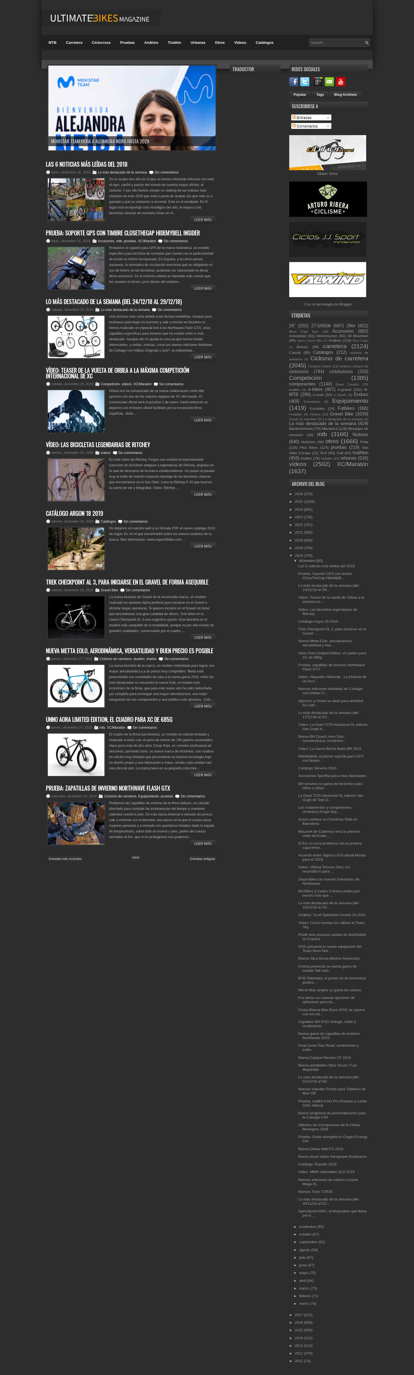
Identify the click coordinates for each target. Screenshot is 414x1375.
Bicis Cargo (360, 340)
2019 (299, 548)
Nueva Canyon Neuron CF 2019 (324, 1058)
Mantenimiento (301, 429)
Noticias (360, 434)
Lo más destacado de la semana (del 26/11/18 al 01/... (328, 1201)
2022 (299, 525)
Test (323, 453)
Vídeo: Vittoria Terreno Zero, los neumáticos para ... (324, 869)
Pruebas (127, 42)
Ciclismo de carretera (116, 659)
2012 (299, 1353)
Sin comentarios (167, 172)
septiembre (308, 1242)
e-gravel (344, 390)
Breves (302, 347)
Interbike (310, 419)
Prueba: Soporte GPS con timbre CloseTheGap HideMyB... (325, 576)
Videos (240, 42)
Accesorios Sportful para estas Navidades (332, 776)
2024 (299, 509)
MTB (53, 42)
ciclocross (298, 371)
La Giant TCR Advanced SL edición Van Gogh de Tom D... (330, 798)
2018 (299, 556)
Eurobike (317, 409)
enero (304, 1304)
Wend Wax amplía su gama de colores (329, 990)
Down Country (347, 384)
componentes (302, 384)
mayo (304, 1273)
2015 (299, 1330)
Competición (110, 384)
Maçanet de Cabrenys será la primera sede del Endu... (329, 833)
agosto (305, 1250)
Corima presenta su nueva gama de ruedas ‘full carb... (327, 968)
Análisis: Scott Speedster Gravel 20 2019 (331, 915)
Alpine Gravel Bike (309, 340)
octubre (305, 1234)
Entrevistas (312, 401)
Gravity (294, 419)
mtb (119, 241)
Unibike (326, 458)
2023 (299, 517)
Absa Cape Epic (304, 331)
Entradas (302, 117)
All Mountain (357, 336)
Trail (339, 453)
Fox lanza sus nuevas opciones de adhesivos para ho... (326, 1000)
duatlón (139, 659)
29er (350, 325)
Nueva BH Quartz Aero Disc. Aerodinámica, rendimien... (322, 738)
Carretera (74, 42)
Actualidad (297, 336)
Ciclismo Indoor (319, 366)
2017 (299, 1315)
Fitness (315, 414)
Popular (300, 95)
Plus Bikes (309, 448)
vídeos (127, 384)
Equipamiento (148, 796)
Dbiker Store (327, 174)
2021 (299, 532)
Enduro (361, 394)
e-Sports (340, 395)
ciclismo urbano (351, 366)
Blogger (345, 304)
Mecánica (330, 429)
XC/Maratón (147, 241)
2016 (299, 1322)
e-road (318, 395)
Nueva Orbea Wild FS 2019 (320, 1149)
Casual (295, 353)
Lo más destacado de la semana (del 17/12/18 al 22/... (328, 715)
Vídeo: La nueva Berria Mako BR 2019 (329, 749)
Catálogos (265, 42)
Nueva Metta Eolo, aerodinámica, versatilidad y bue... (325, 643)
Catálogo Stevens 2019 (317, 768)
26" (292, 325)
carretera (334, 346)
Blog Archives (345, 95)
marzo (304, 1288)
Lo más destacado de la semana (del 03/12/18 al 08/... (328, 1079)
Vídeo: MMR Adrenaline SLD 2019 (326, 1172)
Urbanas (198, 42)
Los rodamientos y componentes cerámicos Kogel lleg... (324, 809)
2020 (299, 540)
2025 (299, 502)
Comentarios (305, 126)
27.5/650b (321, 325)
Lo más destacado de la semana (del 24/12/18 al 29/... (328, 587)
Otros (220, 42)
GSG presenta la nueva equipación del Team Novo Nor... (329, 948)
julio (303, 1257)
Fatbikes (346, 408)
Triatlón (174, 42)
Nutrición (308, 442)
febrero (305, 1296)
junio (303, 1265)
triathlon (360, 452)
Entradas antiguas (202, 859)
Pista (364, 442)
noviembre (308, 1227)
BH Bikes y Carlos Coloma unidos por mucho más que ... (329, 893)
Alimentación (326, 336)
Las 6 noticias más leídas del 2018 (326, 566)
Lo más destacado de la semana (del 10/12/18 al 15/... (328, 905)
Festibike (296, 414)
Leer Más (203, 220)
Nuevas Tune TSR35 (315, 1192)
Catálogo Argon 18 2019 (318, 621)
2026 (299, 494)
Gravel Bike (109, 590)
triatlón (152, 659)
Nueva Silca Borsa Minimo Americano (329, 958)
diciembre (307, 561)
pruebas (130, 241)
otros (331, 441)
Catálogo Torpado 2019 (317, 1164)
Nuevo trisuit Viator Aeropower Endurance (332, 1157)
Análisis (151, 42)
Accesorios (106, 241)
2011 (299, 1361)
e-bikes (315, 389)
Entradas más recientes (65, 859)
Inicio (136, 857)
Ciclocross (101, 42)
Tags (320, 95)
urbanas (348, 458)
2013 (299, 1346)
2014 (299, 1338)
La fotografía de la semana (343, 419)
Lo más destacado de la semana (122, 172)
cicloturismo (341, 371)
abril (303, 1281)
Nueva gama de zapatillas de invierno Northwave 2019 (329, 1036)
